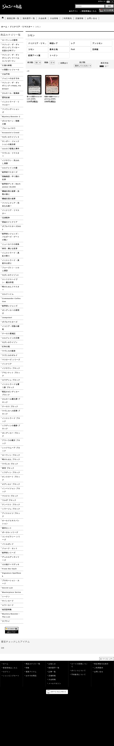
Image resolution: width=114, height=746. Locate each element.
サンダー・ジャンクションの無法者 (10, 142)
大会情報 (52, 679)
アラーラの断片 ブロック (11, 441)
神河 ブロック (8, 468)
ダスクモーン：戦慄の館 (10, 122)
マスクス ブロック (10, 496)
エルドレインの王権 (10, 338)
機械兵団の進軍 (9, 199)
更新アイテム (31, 672)
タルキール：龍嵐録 (10, 93)
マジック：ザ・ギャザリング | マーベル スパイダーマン (10, 58)
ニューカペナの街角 (10, 244)
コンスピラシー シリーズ (11, 538)
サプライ (6, 621)
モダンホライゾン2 (10, 275)
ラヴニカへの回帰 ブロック (11, 412)
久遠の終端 (7, 65)
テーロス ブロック (10, 406)
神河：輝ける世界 (9, 248)
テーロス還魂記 (9, 334)
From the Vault (9, 569)
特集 (27, 668)
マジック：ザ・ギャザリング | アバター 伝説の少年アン (10, 47)
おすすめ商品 (31, 676)
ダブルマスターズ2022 (11, 227)
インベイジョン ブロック (11, 489)
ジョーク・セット (9, 548)
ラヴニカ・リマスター (10, 154)
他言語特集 (7, 610)
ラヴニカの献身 (9, 351)
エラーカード (8, 605)
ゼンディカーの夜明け (10, 311)
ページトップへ (107, 659)
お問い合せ (98, 672)
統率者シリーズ (9, 553)
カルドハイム (8, 294)
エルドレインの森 (9, 168)
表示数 (30, 62)
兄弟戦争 (6, 218)
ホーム (5, 664)
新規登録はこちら (89, 11)
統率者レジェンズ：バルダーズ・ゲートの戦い (10, 237)
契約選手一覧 (54, 668)
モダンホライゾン (9, 342)
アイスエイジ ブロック (11, 514)
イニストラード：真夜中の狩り (10, 261)
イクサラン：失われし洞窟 (10, 161)
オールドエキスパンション (10, 522)
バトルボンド (8, 544)
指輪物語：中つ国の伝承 (10, 177)
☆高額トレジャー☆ (10, 70)
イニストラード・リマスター (10, 103)
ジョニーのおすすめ (10, 78)
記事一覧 (52, 672)
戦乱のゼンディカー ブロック (10, 393)
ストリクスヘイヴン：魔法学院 (9, 280)
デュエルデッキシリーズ (10, 558)
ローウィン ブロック (11, 455)
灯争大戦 (6, 347)
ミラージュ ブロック (11, 509)
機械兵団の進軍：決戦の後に (10, 192)
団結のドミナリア (9, 222)
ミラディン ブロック (11, 472)
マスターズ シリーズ (11, 360)
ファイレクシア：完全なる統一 (10, 204)
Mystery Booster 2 (11, 116)
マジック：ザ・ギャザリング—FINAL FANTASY (11, 86)
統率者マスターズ (9, 172)
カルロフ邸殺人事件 (10, 149)
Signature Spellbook (11, 574)
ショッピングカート (11, 676)
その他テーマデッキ (10, 564)
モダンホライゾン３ (10, 137)
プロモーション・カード (10, 581)
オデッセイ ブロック (11, 484)
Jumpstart (7, 317)
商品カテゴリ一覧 (33, 664)
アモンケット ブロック (11, 374)
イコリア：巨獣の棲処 (10, 327)
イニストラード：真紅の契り (10, 254)
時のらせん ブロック (11, 459)
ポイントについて (78, 670)
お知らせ (52, 664)
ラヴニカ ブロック (10, 464)
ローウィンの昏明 (9, 40)
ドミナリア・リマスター (10, 211)
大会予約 (6, 74)
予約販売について (78, 674)
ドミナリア (7, 364)
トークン (6, 596)
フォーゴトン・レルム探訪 (10, 269)
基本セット (7, 528)
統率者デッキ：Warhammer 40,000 (11, 185)
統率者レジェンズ (9, 306)
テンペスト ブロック (11, 504)
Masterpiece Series (11, 592)
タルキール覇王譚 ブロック (11, 400)
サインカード (8, 601)
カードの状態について (79, 665)
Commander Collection (11, 299)
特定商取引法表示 (101, 664)
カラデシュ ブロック (11, 380)
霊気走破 (6, 97)
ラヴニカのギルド (9, 355)
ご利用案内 (98, 668)
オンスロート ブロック (11, 478)
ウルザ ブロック (9, 500)
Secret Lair (7, 588)
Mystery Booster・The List (11, 615)
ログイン (74, 11)
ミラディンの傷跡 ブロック (11, 427)
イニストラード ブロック (11, 419)
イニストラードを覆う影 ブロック (10, 385)
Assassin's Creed (10, 133)
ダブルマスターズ (9, 322)
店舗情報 (52, 676)
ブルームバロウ (9, 128)
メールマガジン (55, 683)
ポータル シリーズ (10, 532)
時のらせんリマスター (10, 288)
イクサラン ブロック (11, 368)
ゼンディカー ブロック (11, 434)
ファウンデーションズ (10, 110)
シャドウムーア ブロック (11, 449)
